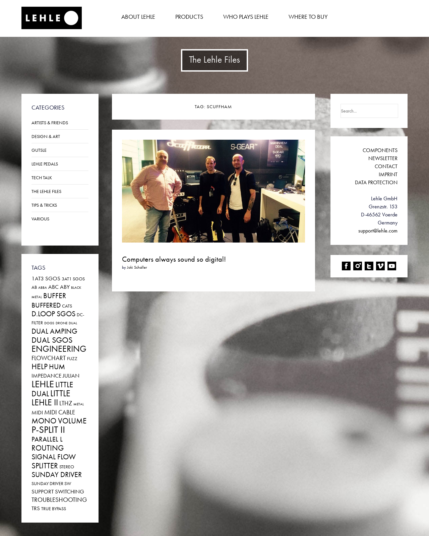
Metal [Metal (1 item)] (78, 404)
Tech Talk (42, 178)
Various (40, 219)
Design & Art (46, 136)
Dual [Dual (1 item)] (73, 323)
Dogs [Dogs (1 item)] (49, 323)
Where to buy (308, 17)
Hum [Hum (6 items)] (57, 367)
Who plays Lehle (245, 17)
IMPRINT (388, 174)
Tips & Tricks (44, 205)
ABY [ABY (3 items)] (65, 286)
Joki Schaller (137, 267)
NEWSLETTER (382, 158)
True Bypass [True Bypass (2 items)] (53, 509)
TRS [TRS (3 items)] (36, 508)
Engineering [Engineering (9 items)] (59, 348)
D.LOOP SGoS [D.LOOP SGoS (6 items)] (53, 314)
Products (189, 17)
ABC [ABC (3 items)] (53, 286)
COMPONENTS (380, 150)
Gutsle (39, 150)
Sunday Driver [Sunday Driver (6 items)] (57, 474)
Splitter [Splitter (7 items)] (45, 466)
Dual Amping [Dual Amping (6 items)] (54, 331)
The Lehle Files (46, 191)
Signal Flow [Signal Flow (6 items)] (54, 457)
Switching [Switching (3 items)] (69, 491)
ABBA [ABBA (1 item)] (42, 287)
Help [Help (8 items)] (40, 366)
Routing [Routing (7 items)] (48, 448)
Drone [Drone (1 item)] (61, 323)
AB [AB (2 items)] (34, 287)
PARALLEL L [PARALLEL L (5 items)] (47, 439)
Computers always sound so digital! (174, 259)
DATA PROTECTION (376, 182)
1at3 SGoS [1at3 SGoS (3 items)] (46, 278)
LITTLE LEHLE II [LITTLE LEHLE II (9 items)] (51, 398)
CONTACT (386, 166)
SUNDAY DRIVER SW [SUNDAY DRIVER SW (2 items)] (51, 483)
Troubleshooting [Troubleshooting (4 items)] (59, 499)
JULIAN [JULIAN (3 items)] (71, 375)
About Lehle (138, 17)
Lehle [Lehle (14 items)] (43, 384)
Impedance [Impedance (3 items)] (46, 375)
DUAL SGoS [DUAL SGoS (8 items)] (52, 340)
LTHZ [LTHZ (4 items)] (65, 403)
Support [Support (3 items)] (43, 491)
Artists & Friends (50, 123)
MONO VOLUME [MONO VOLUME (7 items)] (59, 421)
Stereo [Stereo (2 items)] (66, 467)
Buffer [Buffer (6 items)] (54, 295)
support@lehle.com (377, 230)
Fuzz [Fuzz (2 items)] (72, 358)
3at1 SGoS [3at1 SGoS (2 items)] (73, 279)
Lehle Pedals (45, 164)
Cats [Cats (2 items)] (67, 306)
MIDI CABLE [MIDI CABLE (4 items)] (59, 412)
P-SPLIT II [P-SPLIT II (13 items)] (48, 429)
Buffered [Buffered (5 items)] (46, 305)
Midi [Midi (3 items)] (37, 412)
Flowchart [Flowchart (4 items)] (49, 358)
